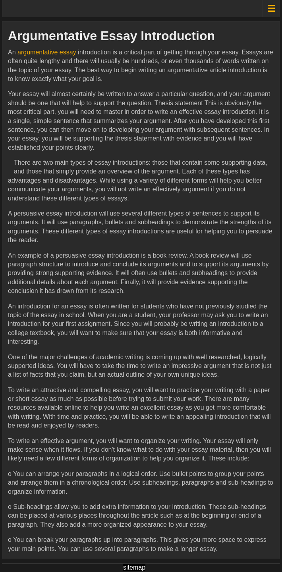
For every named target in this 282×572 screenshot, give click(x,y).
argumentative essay (46, 52)
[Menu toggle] (271, 8)
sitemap (134, 567)
